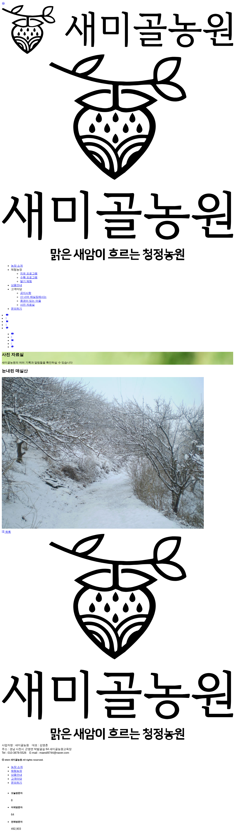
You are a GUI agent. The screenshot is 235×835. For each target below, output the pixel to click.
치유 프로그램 (28, 273)
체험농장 (16, 269)
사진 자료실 (27, 304)
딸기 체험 (26, 281)
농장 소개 (17, 265)
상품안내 (16, 285)
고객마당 (16, 289)
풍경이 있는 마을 (30, 300)
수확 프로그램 (28, 277)
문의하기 (16, 308)
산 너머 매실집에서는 (33, 297)
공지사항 (25, 293)
